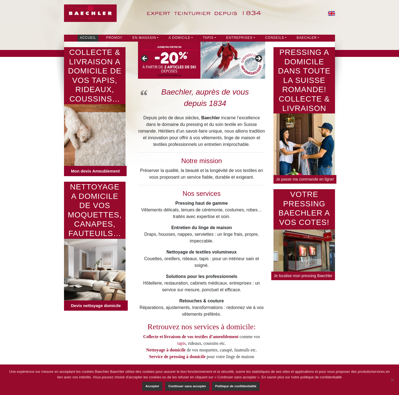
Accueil (88, 38)
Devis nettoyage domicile (96, 305)
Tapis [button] (208, 38)
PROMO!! (114, 38)
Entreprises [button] (239, 38)
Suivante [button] (258, 59)
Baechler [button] (306, 38)
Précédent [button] (145, 59)
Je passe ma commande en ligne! (305, 179)
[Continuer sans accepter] (392, 380)
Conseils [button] (274, 38)
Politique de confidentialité (236, 386)
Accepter (152, 386)
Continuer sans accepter (187, 386)
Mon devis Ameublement (95, 171)
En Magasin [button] (144, 38)
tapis (181, 343)
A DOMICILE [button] (179, 38)
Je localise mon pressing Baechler (303, 276)
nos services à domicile (217, 326)
